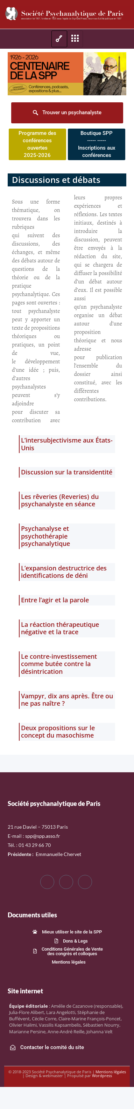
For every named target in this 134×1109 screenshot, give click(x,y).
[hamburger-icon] (59, 38)
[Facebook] (47, 882)
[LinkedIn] (85, 882)
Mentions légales (111, 1071)
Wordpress (102, 1075)
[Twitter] (66, 882)
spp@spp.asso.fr (42, 836)
